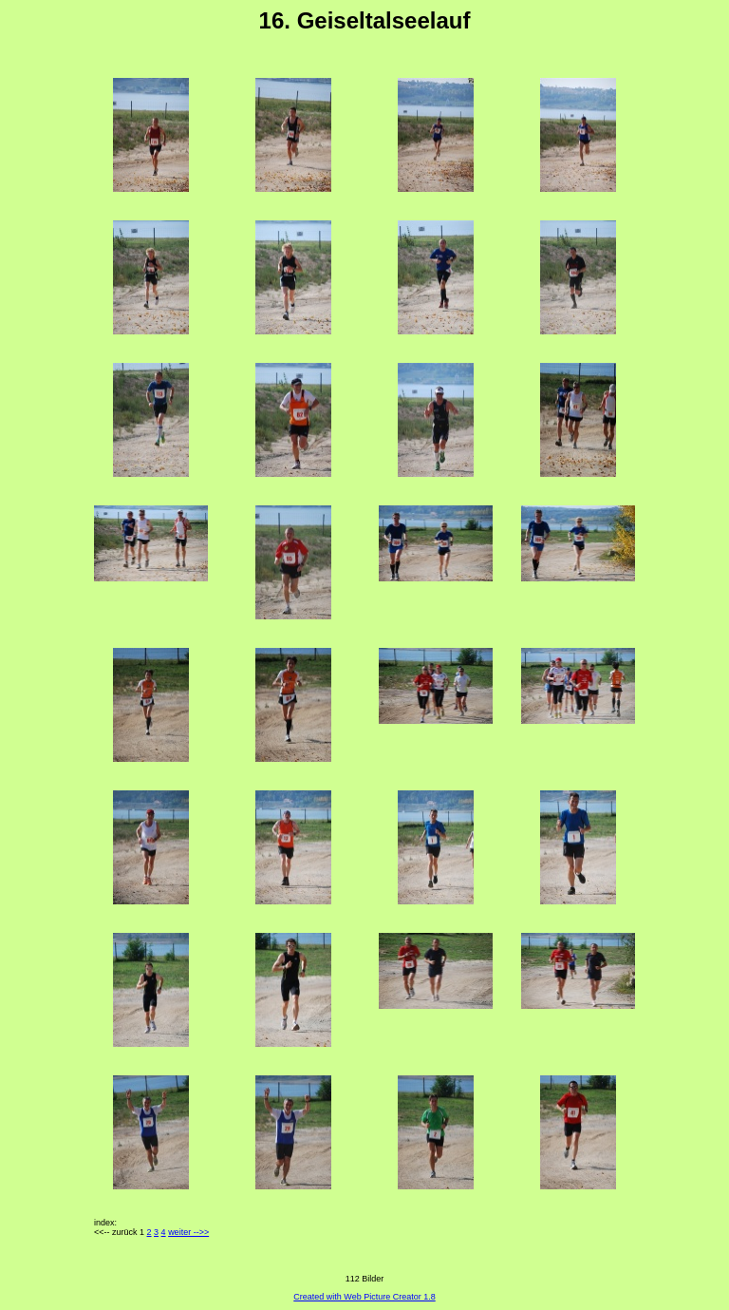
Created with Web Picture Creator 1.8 (364, 1296)
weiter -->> (188, 1232)
